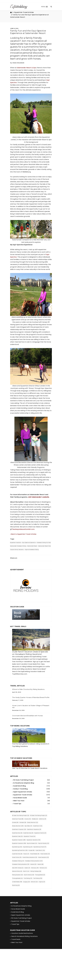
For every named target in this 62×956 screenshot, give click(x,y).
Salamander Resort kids (44, 546)
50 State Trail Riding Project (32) (20, 815)
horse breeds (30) (34, 853)
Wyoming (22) (16, 885)
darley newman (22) (32, 822)
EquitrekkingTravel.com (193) (20, 850)
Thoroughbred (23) (40, 874)
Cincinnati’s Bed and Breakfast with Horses (27, 716)
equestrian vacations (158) (19, 843)
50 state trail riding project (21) (38, 815)
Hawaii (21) (26, 853)
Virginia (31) (42, 881)
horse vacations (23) (43, 857)
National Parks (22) (17, 871)
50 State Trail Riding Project (31, 780)
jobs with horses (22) (18, 867)
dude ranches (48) (17, 833)
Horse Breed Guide (31, 798)
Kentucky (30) (35, 867)
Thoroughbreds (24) (17, 878)
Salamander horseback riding (18, 546)
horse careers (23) (45, 853)
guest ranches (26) (17, 853)
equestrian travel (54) (29, 836)
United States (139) (17, 881)
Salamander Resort (32, 546)
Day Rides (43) (28, 826)
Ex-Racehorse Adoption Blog (31, 783)
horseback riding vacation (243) (33, 861)
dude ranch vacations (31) (34, 829)
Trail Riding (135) (37, 878)
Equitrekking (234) (17, 847)
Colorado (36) (22, 822)
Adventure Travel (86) (18, 819)
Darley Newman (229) (18, 826)
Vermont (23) (34, 881)
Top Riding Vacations (20, 746)
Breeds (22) (35, 819)
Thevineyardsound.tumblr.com (23, 529)
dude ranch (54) (37, 826)
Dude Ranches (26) (28, 833)
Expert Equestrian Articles (31, 792)
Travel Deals (15, 939)
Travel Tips (31, 803)
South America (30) (29, 874)
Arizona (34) (27, 819)
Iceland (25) (33, 864)
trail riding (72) (28, 878)
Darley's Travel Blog (31, 789)
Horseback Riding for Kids (44, 542)
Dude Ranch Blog (31, 786)
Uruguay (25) (26, 881)
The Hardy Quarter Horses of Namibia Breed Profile (30, 697)
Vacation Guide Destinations (22, 933)
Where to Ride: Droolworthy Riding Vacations (28, 689)
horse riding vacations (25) (29, 857)
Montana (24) (43, 867)
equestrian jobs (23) (17, 836)
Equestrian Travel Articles (24, 12)
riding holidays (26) (35, 871)
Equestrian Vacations (15, 542)
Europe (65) (32, 850)
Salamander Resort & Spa (26, 68)
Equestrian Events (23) (40, 833)
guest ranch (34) (40, 850)
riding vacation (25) (17, 874)
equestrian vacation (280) (19, 840)
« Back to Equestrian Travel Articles (23, 534)
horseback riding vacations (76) (20, 864)
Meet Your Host (31, 800)
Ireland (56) (40, 864)
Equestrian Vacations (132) (33, 840)
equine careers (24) (32, 843)
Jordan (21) (27, 867)
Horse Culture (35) (17, 857)
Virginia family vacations (17, 549)
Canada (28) (15, 822)
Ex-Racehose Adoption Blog (21, 906)
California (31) (42, 819)
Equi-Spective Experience (29, 542)
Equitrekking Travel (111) (39, 847)
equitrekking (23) (27, 847)
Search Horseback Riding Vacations (24, 936)
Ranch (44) (26, 871)
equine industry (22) (43, 843)
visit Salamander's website (38, 497)
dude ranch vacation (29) (19, 829)
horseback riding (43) (18, 861)
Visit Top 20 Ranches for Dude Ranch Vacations (29, 768)
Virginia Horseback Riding (32, 549)
